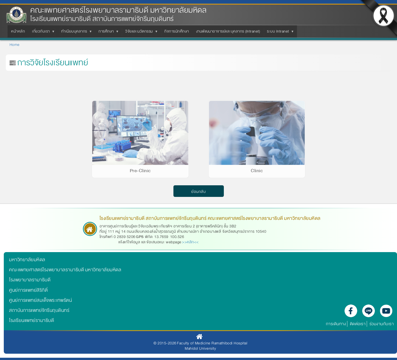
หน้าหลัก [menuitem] (18, 31)
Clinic (257, 171)
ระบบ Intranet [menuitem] (279, 33)
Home (15, 44)
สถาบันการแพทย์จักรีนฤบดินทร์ (39, 310)
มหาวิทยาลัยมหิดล (27, 260)
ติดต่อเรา (358, 323)
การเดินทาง (336, 323)
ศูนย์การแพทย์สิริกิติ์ (28, 290)
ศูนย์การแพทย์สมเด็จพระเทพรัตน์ (40, 300)
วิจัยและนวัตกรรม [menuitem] (140, 33)
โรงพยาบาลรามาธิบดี (29, 280)
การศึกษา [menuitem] (107, 33)
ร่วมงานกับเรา (382, 323)
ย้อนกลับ (198, 191)
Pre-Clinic (140, 171)
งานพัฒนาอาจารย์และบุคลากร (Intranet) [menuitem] (228, 31)
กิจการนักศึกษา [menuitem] (176, 31)
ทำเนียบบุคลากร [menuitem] (75, 33)
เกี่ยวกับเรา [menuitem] (41, 33)
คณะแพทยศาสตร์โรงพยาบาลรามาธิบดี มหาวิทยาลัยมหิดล (118, 10)
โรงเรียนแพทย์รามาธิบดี (31, 320)
